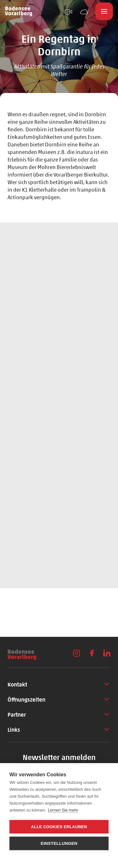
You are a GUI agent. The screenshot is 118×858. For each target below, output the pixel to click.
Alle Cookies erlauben (59, 826)
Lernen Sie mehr (63, 810)
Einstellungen (59, 843)
